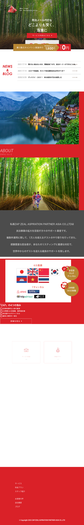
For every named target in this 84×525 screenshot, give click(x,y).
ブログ (17, 506)
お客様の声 (19, 499)
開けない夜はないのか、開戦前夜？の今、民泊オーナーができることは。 (47, 64)
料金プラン (19, 487)
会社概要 (18, 503)
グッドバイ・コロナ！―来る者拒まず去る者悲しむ (40, 77)
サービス (18, 483)
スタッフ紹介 (20, 491)
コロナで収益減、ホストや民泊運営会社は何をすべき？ (41, 71)
